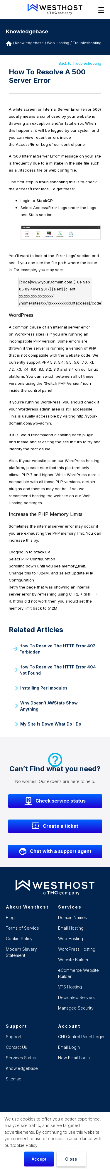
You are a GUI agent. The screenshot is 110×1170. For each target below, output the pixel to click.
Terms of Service (22, 928)
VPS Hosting (70, 986)
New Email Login (74, 1057)
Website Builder (73, 959)
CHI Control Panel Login (81, 1036)
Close (71, 1159)
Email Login (69, 1047)
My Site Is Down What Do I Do (47, 723)
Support (13, 1036)
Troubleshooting (87, 43)
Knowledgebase (29, 43)
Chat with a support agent (55, 851)
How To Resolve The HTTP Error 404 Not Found (54, 669)
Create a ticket (55, 826)
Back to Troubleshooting (80, 63)
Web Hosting (70, 938)
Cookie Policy (24, 1145)
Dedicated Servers (76, 997)
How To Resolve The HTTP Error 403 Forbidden (54, 648)
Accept (39, 1159)
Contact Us (16, 1047)
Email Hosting (71, 928)
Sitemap (13, 1078)
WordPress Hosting (76, 949)
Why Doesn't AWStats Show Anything (45, 705)
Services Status (21, 1057)
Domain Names (72, 917)
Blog (10, 917)
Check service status (55, 801)
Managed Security (76, 1007)
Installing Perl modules (40, 687)
